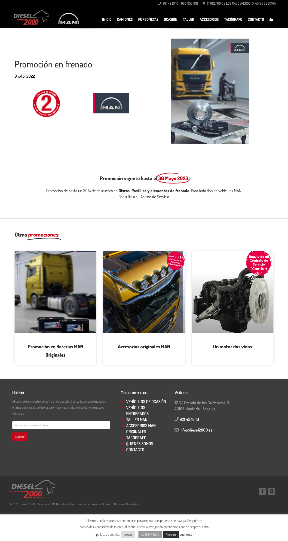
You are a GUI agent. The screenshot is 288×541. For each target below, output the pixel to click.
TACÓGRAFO (233, 19)
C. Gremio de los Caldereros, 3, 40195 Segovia (239, 3)
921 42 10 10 (189, 419)
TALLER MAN (136, 419)
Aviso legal (44, 504)
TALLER (188, 19)
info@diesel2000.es (196, 429)
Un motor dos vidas (232, 346)
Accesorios (209, 19)
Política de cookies (64, 504)
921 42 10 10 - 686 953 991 (178, 3)
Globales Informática (126, 504)
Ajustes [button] (128, 534)
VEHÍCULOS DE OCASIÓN (146, 401)
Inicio (106, 19)
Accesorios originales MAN (144, 346)
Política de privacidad (90, 504)
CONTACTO (256, 19)
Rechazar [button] (171, 534)
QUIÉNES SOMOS (139, 443)
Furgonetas (148, 19)
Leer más (186, 534)
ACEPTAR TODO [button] (150, 534)
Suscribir (20, 436)
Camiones (125, 19)
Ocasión (170, 19)
